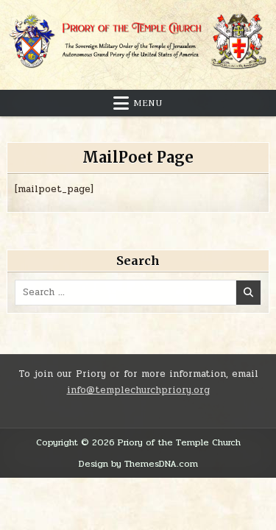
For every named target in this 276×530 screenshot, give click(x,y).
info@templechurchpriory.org (138, 390)
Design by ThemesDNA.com (138, 463)
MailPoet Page (138, 157)
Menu (148, 103)
